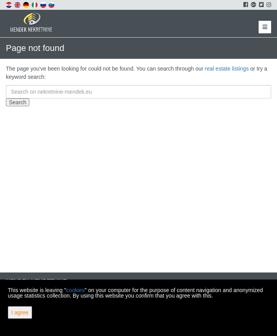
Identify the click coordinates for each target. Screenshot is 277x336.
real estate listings (227, 68)
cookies (75, 290)
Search (17, 102)
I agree (20, 312)
